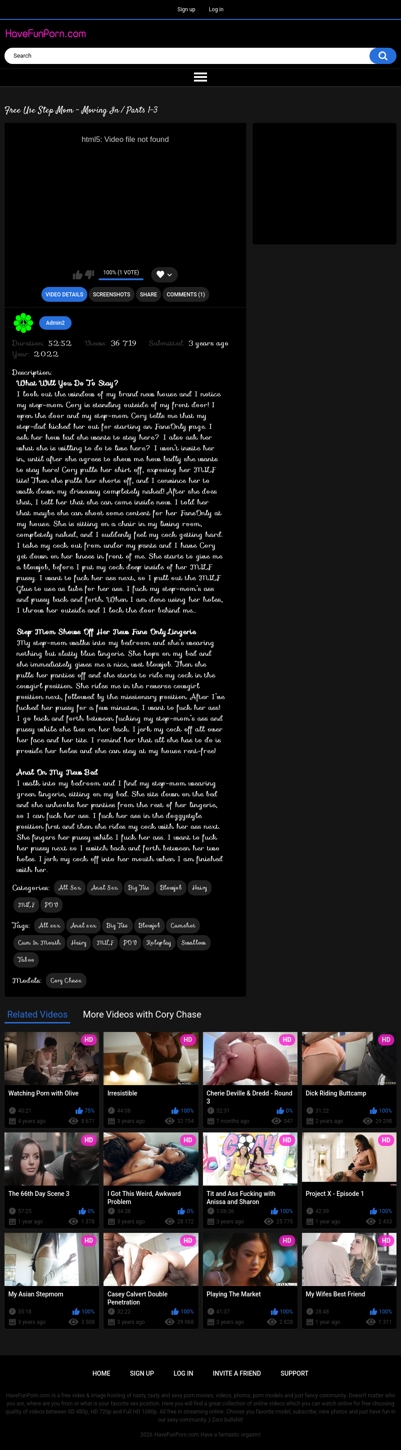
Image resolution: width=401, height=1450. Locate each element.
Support (295, 1373)
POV (51, 904)
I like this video (77, 274)
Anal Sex (104, 887)
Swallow (193, 942)
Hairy (199, 887)
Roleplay (159, 942)
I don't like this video (89, 274)
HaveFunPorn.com (176, 1435)
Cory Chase (66, 980)
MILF (26, 904)
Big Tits (138, 887)
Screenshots (111, 294)
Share (148, 294)
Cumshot (183, 925)
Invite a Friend (237, 1373)
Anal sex (83, 925)
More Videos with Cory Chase (142, 1014)
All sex (49, 925)
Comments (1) (186, 294)
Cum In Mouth (39, 942)
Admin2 (55, 323)
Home (101, 1373)
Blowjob (171, 887)
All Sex (70, 887)
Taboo (26, 959)
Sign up (186, 9)
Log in (216, 9)
